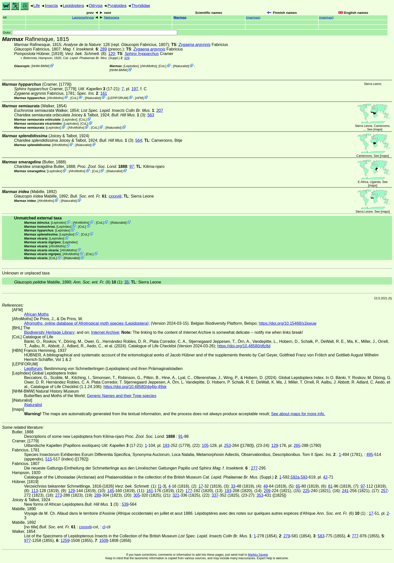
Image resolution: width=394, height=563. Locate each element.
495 (369, 454)
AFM (139, 98)
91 (180, 436)
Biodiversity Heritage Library (49, 332)
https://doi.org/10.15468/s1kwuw (287, 323)
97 (131, 166)
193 (166, 445)
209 (267, 491)
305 (136, 495)
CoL (162, 66)
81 (330, 486)
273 (58, 495)
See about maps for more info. (298, 414)
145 (110, 491)
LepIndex (131, 66)
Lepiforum (33, 368)
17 (201, 486)
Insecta (51, 6)
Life (36, 6)
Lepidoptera (73, 6)
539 (125, 504)
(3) (128, 115)
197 (134, 89)
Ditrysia (95, 6)
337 (215, 495)
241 (345, 491)
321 (176, 495)
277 (254, 468)
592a (295, 477)
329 (126, 58)
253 (227, 445)
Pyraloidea (116, 6)
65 (298, 486)
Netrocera (111, 17)
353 (260, 495)
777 (355, 536)
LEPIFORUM (118, 98)
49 (265, 486)
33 (233, 486)
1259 (65, 540)
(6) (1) (97, 282)
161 (103, 93)
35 (126, 282)
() (253, 17)
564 (138, 140)
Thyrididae (140, 6)
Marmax (180, 17)
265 (297, 445)
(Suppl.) (91, 58)
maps (377, 129)
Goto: (90, 32)
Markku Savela (258, 554)
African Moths (36, 314)
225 (306, 491)
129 (274, 445)
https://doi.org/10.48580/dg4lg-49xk (135, 387)
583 (321, 536)
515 (48, 459)
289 (103, 49)
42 (325, 477)
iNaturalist (181, 66)
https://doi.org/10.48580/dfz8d (243, 346)
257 (384, 491)
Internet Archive (105, 332)
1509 (103, 540)
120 (111, 54)
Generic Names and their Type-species (121, 396)
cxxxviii (115, 196)
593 (304, 477)
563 (150, 115)
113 (34, 491)
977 (27, 540)
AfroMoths (148, 66)
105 (205, 445)
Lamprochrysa (83, 17)
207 (159, 110)
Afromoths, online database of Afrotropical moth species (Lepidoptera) (86, 323)
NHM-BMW (40, 66)
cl (104, 527)
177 (188, 491)
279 (286, 536)
